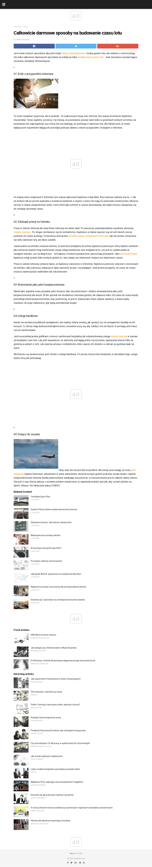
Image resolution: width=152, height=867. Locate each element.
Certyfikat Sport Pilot (40, 496)
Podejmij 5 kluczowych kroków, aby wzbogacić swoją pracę (58, 730)
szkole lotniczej (119, 336)
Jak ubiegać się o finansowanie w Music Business (54, 648)
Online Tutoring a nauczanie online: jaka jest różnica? (55, 704)
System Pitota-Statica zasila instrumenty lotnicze (54, 509)
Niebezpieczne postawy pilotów (45, 535)
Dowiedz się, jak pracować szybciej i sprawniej (52, 795)
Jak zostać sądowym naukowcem (47, 756)
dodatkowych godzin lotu (91, 57)
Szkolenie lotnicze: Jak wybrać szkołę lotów (51, 522)
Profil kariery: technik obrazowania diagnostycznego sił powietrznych (63, 660)
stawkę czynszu (22, 232)
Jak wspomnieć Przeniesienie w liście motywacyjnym (56, 679)
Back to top (76, 854)
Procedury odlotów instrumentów (46, 561)
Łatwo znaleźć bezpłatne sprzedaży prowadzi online (55, 769)
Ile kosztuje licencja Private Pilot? (46, 548)
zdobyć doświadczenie (73, 53)
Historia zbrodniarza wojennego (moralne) (50, 820)
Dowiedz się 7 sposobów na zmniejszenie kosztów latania (58, 600)
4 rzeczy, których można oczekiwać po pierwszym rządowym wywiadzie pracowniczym (72, 807)
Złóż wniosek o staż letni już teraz (46, 692)
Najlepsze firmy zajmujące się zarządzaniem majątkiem (57, 782)
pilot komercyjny (128, 253)
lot (131, 197)
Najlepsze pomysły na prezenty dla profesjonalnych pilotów (58, 587)
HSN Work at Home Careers (43, 635)
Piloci (26, 27)
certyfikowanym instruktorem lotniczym (88, 236)
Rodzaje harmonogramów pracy (46, 717)
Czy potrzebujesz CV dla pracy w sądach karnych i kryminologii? (60, 743)
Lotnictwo (17, 27)
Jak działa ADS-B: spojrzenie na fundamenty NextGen (56, 574)
